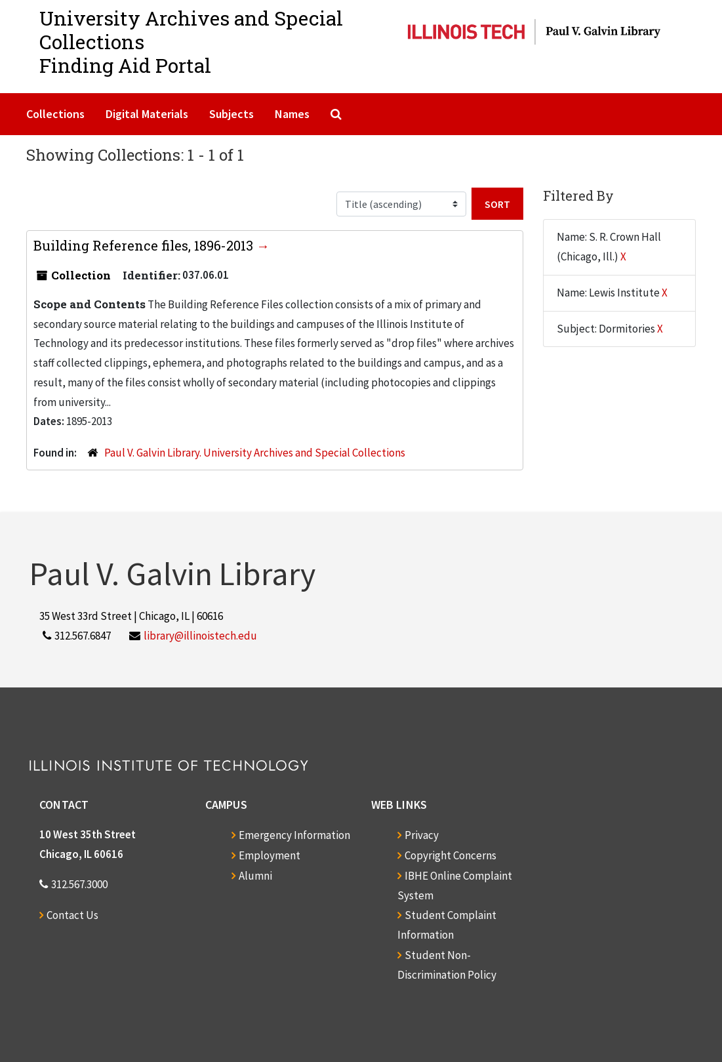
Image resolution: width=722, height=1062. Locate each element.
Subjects (231, 113)
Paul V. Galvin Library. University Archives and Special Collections (254, 452)
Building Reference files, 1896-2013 (144, 245)
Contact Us (72, 915)
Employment (269, 855)
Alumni (255, 875)
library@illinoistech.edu (200, 635)
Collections (55, 113)
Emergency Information (294, 835)
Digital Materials (147, 113)
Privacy (422, 835)
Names (292, 113)
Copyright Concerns (450, 855)
